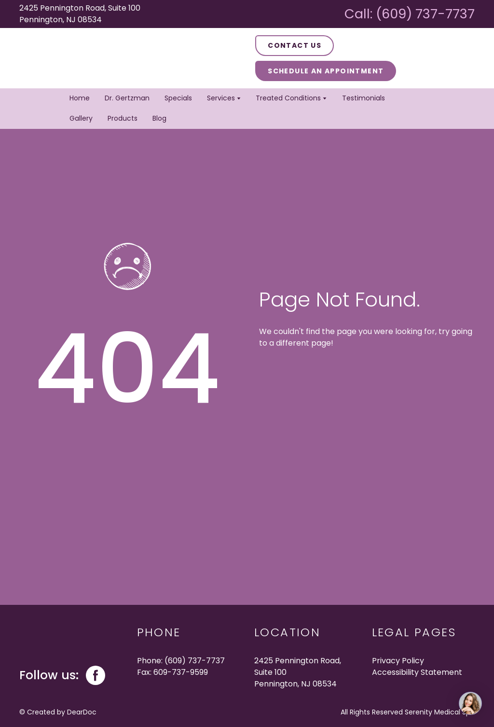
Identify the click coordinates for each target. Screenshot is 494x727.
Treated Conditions (288, 98)
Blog (159, 118)
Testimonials (363, 98)
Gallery (81, 118)
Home (79, 98)
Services (221, 98)
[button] (294, 45)
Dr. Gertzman (127, 98)
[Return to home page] (87, 58)
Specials (178, 98)
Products (122, 118)
